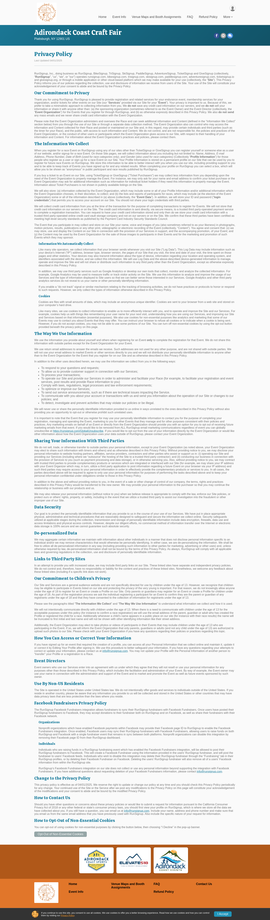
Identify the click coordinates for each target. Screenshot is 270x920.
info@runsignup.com (115, 650)
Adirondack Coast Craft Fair (78, 32)
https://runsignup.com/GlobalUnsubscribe (78, 430)
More (226, 17)
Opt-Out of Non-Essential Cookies (60, 834)
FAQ (190, 17)
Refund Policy (208, 17)
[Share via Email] (223, 36)
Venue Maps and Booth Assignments (156, 17)
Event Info (119, 17)
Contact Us (204, 884)
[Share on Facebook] (217, 36)
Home (102, 17)
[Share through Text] (230, 36)
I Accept (222, 914)
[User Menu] (232, 8)
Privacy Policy (67, 915)
